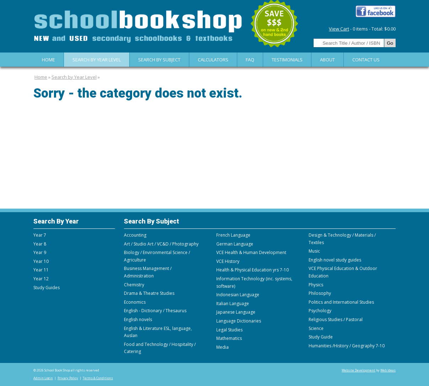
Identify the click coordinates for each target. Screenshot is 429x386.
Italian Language (232, 303)
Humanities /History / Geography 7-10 (347, 346)
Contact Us (366, 59)
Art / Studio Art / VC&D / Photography (161, 244)
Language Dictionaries (238, 321)
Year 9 (39, 252)
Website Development (358, 370)
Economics (135, 302)
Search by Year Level (96, 59)
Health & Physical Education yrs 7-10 (252, 270)
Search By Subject (159, 59)
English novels (138, 319)
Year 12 (41, 279)
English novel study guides (335, 260)
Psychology (320, 311)
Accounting (135, 235)
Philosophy (320, 293)
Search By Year (56, 221)
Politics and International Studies (341, 302)
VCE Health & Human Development (251, 252)
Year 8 (39, 244)
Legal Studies (229, 330)
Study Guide (321, 337)
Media (222, 347)
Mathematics (229, 338)
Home (48, 59)
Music (314, 251)
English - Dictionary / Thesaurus (155, 311)
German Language (234, 244)
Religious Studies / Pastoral (336, 319)
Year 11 (41, 270)
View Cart (339, 29)
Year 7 (39, 235)
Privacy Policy (68, 378)
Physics (316, 285)
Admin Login (43, 378)
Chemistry (134, 285)
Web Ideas (388, 370)
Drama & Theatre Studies (149, 293)
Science (316, 328)
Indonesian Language (237, 295)
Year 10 (41, 261)
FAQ (250, 59)
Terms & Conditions (98, 378)
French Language (233, 235)
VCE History (227, 261)
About (327, 59)
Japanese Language (235, 312)
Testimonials (287, 59)
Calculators (213, 59)
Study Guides (46, 288)
